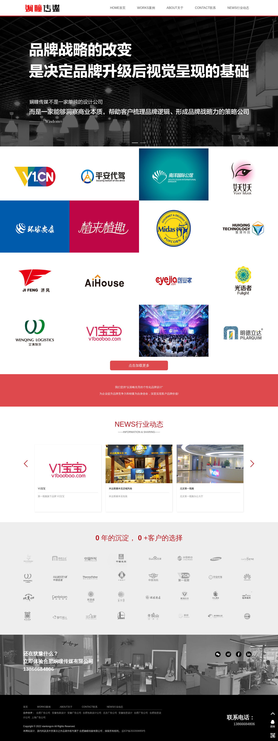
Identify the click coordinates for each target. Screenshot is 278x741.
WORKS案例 (146, 7)
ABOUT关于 (175, 7)
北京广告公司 (110, 712)
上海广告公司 (39, 717)
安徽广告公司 (74, 712)
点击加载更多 (139, 365)
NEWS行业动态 (238, 7)
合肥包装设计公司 (92, 712)
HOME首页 (117, 7)
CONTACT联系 (205, 7)
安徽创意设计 (125, 712)
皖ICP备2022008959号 (134, 731)
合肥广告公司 (43, 712)
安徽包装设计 (59, 712)
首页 (25, 706)
